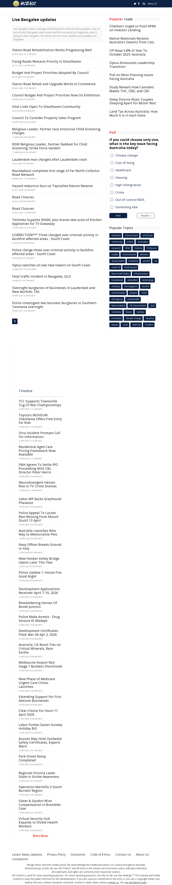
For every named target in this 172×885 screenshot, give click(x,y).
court (125, 324)
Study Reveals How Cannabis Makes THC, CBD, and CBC (131, 89)
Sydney (140, 311)
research (116, 248)
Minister (144, 254)
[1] (133, 875)
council (146, 260)
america (150, 318)
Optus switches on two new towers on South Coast (51, 265)
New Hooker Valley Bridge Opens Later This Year (39, 560)
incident (149, 324)
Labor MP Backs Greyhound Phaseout (40, 501)
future (129, 311)
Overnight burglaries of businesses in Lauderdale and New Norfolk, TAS (53, 290)
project (133, 292)
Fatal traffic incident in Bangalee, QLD (41, 276)
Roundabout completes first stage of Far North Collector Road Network (56, 173)
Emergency (117, 299)
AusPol (145, 286)
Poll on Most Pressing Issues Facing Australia (131, 77)
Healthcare (123, 170)
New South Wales (121, 273)
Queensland (118, 260)
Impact (115, 324)
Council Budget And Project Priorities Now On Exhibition (56, 95)
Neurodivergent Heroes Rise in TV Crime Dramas (38, 484)
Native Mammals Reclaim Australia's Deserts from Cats (131, 40)
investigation (131, 286)
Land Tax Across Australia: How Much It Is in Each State (133, 113)
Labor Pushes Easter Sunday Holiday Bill (40, 727)
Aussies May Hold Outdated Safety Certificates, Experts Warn (40, 743)
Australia (116, 235)
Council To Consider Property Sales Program (46, 118)
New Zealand (118, 305)
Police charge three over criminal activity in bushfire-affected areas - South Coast (53, 252)
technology (148, 279)
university (148, 235)
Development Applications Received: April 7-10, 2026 (39, 591)
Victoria (138, 248)
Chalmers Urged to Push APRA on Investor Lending (132, 28)
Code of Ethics (103, 854)
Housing (121, 177)
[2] (136, 875)
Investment (117, 279)
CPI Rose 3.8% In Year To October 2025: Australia (128, 52)
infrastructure (141, 273)
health (115, 254)
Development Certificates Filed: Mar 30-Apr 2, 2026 (38, 633)
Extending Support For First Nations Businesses (40, 699)
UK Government (138, 305)
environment (129, 254)
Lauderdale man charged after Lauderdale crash (49, 159)
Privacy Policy (58, 854)
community (117, 241)
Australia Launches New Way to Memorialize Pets (38, 532)
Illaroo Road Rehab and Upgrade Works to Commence (54, 84)
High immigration (128, 185)
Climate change (126, 155)
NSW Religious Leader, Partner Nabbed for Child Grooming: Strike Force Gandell (49, 146)
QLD (152, 305)
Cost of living (124, 163)
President (116, 318)
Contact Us (127, 854)
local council (130, 267)
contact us (113, 882)
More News (40, 835)
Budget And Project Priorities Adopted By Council (50, 73)
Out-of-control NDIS (129, 200)
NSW (127, 248)
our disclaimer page (135, 882)
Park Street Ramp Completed (32, 758)
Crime (119, 192)
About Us (147, 854)
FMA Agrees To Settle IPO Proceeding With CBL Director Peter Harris (38, 468)
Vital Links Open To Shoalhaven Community (46, 106)
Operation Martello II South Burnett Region (40, 789)
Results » (146, 215)
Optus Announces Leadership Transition (132, 65)
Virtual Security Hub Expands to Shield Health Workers (38, 822)
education (132, 279)
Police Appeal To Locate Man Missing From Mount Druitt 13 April (38, 517)
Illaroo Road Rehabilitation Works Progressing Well (52, 50)
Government (131, 235)
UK (155, 260)
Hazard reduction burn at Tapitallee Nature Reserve (52, 186)
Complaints (20, 859)
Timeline (25, 391)
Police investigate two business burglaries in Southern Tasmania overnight (54, 305)
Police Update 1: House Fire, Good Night (40, 574)
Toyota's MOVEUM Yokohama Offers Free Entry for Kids (40, 419)
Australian (143, 241)
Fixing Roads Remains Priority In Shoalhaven (46, 61)
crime (144, 292)
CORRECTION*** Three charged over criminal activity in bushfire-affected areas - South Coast (55, 237)
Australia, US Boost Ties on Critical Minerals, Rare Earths (40, 649)
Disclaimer (80, 854)
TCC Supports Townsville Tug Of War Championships (40, 403)
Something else (126, 207)
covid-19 (116, 267)
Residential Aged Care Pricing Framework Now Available (37, 451)
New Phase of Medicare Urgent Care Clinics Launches (37, 683)
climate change (133, 318)
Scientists (116, 311)
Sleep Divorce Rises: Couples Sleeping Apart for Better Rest (132, 101)
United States (118, 292)
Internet (137, 324)
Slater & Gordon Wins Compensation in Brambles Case (40, 805)
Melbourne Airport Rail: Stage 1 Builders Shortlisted (40, 664)
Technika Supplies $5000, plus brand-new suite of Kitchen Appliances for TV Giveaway (57, 222)
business (133, 260)
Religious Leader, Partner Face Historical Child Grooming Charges (56, 131)
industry (116, 286)
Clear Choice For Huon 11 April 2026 (38, 713)
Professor (152, 248)
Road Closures (23, 197)
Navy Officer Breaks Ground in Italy (40, 546)
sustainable (133, 299)
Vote (118, 215)
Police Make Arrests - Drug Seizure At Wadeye (39, 619)
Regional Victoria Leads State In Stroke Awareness (39, 775)
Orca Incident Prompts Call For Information (39, 435)
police (130, 241)
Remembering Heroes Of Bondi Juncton (38, 605)
